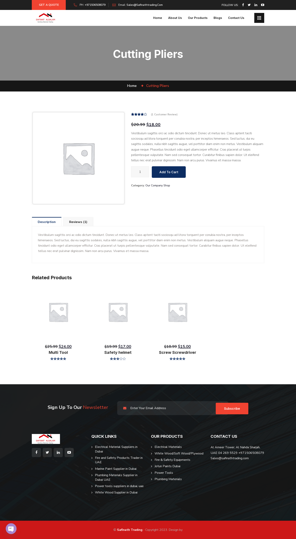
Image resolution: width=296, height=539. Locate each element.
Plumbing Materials (168, 479)
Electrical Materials (168, 447)
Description (47, 222)
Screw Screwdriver (176, 352)
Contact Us (236, 18)
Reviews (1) (79, 222)
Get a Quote (50, 5)
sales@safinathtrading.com (146, 5)
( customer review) (164, 114)
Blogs (218, 18)
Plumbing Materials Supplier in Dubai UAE (116, 477)
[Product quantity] (140, 171)
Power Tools (164, 473)
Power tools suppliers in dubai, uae (119, 486)
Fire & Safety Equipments (172, 460)
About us (175, 18)
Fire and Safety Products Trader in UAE (119, 460)
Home (157, 18)
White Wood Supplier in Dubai (116, 492)
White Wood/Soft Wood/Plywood (179, 453)
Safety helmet (116, 352)
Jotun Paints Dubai (167, 466)
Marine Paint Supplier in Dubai (115, 469)
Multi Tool (57, 352)
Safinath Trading (129, 530)
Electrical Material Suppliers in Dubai (116, 449)
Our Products (198, 18)
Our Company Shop (157, 185)
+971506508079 (96, 5)
